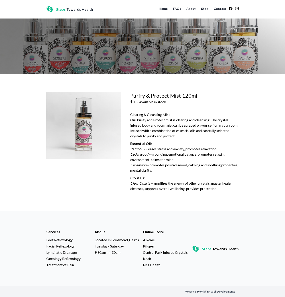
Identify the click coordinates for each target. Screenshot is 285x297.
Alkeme (149, 240)
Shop (204, 8)
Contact (220, 8)
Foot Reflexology (59, 240)
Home (163, 8)
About (191, 8)
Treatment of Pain (60, 265)
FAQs (177, 8)
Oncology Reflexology (63, 258)
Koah (147, 258)
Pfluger (148, 246)
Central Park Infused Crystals (165, 252)
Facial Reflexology (60, 246)
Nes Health (151, 265)
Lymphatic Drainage (61, 252)
